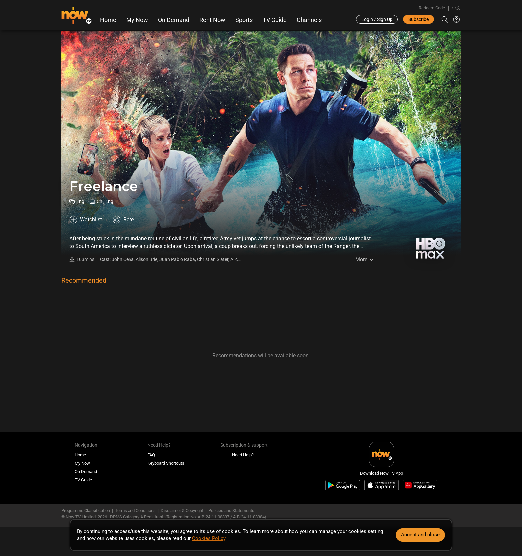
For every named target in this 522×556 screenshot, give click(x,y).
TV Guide (275, 20)
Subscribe (418, 19)
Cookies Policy (208, 538)
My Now (137, 20)
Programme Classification (85, 510)
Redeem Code (432, 7)
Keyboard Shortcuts (165, 463)
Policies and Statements (231, 510)
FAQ (151, 454)
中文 (456, 7)
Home (108, 20)
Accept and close (420, 535)
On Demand (173, 20)
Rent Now (212, 20)
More (361, 259)
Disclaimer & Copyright (182, 510)
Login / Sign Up (376, 19)
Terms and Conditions (135, 510)
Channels (309, 20)
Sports (244, 20)
